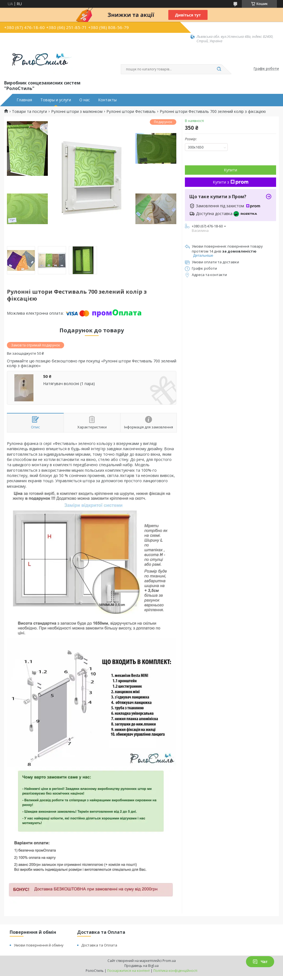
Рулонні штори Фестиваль (131, 111)
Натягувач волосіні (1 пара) (69, 383)
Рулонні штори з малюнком (77, 111)
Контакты (107, 100)
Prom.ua (169, 960)
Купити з (230, 182)
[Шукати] (218, 69)
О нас (84, 100)
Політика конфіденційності (175, 970)
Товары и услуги (55, 100)
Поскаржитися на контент (128, 970)
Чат (260, 961)
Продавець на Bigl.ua (141, 965)
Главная (24, 100)
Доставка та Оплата (99, 945)
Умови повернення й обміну (39, 945)
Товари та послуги (29, 111)
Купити (230, 170)
